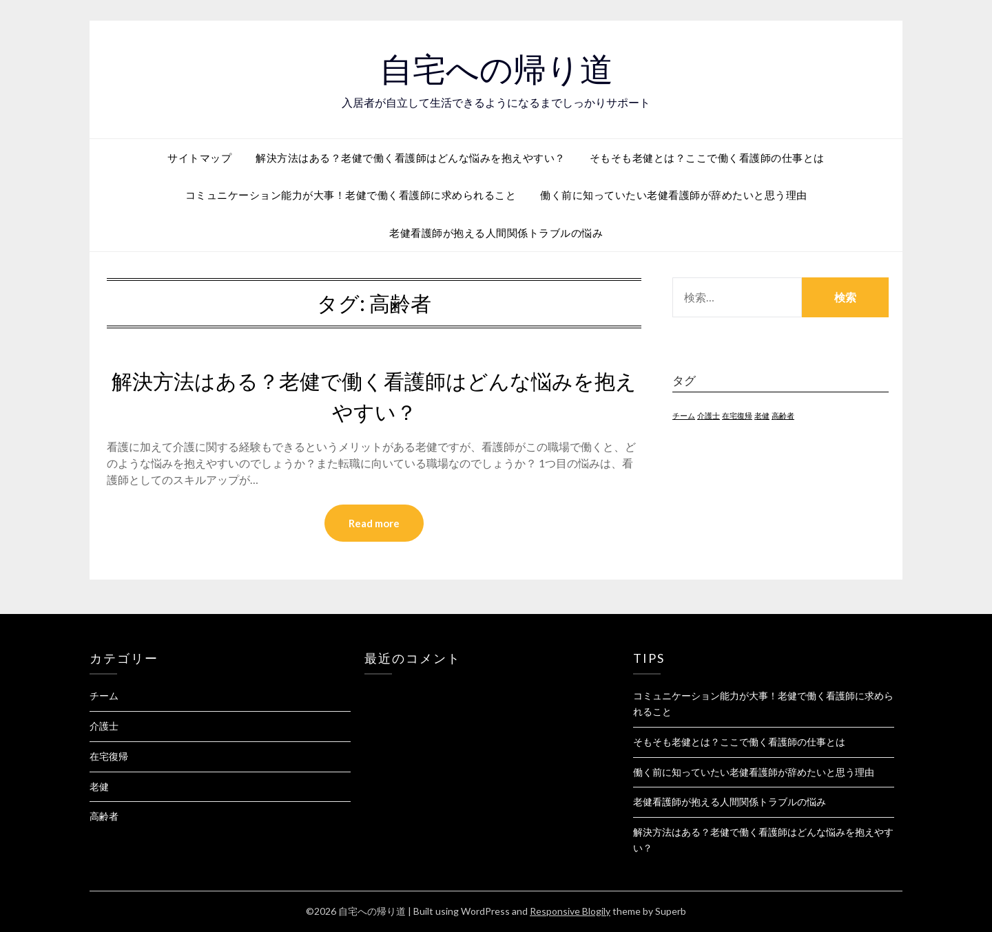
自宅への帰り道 (496, 69)
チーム (104, 695)
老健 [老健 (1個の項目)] (761, 415)
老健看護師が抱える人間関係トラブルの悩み (496, 232)
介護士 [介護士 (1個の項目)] (708, 415)
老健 (99, 786)
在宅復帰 (109, 756)
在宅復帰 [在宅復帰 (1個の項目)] (737, 415)
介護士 (104, 726)
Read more (374, 523)
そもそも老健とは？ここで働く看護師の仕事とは (707, 157)
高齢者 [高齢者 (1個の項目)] (783, 415)
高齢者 (104, 816)
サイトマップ (199, 157)
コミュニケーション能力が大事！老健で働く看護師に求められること (351, 195)
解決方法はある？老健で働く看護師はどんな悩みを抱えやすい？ (411, 157)
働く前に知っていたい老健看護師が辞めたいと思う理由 (673, 195)
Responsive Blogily (570, 911)
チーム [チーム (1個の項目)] (683, 415)
